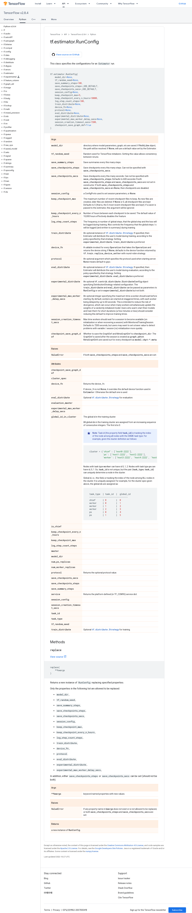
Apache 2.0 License (68, 848)
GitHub (182, 3)
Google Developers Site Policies (109, 848)
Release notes (125, 883)
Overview (9, 19)
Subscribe (177, 910)
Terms (47, 910)
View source (56, 656)
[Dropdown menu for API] (68, 3)
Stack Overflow (125, 888)
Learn (49, 3)
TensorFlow (55, 34)
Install (38, 3)
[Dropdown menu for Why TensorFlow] (138, 3)
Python (93, 34)
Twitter (47, 888)
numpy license (92, 851)
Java (43, 19)
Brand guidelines (126, 893)
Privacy (56, 910)
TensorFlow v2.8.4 (16, 13)
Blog (46, 878)
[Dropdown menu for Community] (111, 3)
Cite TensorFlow (125, 897)
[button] (19, 30)
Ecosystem (81, 3)
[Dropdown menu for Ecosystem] (90, 3)
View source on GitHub (66, 54)
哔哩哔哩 (48, 893)
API (65, 34)
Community (102, 3)
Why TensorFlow (126, 3)
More (54, 19)
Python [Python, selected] (22, 19)
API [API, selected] (63, 3)
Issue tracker (124, 878)
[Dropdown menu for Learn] (55, 3)
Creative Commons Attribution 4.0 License (125, 845)
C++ (34, 19)
